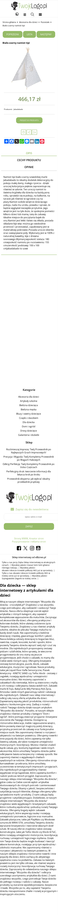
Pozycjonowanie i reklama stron (29, 541)
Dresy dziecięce (28, 430)
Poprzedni (12, 34)
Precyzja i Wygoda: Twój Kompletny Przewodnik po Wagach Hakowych (28, 458)
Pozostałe (45, 22)
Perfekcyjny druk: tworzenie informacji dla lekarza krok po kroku (28, 473)
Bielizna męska (28, 409)
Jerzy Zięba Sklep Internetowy (27, 562)
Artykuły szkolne (28, 401)
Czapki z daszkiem (28, 418)
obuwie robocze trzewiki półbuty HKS (19, 570)
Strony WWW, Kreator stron (29, 538)
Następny (46, 34)
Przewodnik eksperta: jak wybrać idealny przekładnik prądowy (28, 480)
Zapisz (29, 526)
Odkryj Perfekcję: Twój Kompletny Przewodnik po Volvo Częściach (28, 466)
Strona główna (9, 22)
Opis (29, 153)
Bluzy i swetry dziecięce (28, 413)
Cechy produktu (29, 160)
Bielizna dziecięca (28, 405)
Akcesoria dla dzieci (28, 22)
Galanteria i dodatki (28, 434)
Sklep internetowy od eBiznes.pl (29, 557)
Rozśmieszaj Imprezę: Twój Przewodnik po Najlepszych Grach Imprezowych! (28, 451)
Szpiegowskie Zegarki (12, 578)
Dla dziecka (29, 422)
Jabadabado (18, 109)
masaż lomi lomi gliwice (38, 565)
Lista (29, 34)
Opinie (29, 167)
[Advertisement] (27, 295)
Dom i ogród (28, 426)
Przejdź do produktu (29, 120)
